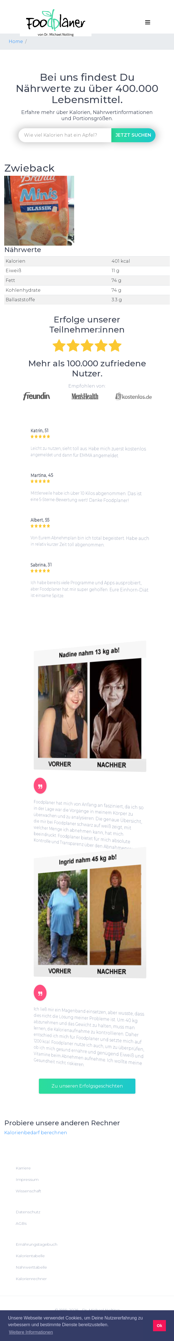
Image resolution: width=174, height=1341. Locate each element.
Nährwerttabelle (31, 1267)
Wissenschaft (28, 1190)
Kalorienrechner (31, 1278)
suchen (133, 135)
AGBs (21, 1223)
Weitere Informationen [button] (31, 1332)
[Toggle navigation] (147, 22)
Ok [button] (159, 1325)
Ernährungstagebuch (36, 1244)
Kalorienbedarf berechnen (35, 1132)
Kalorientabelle (30, 1255)
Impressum (27, 1179)
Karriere (23, 1168)
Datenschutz (28, 1211)
